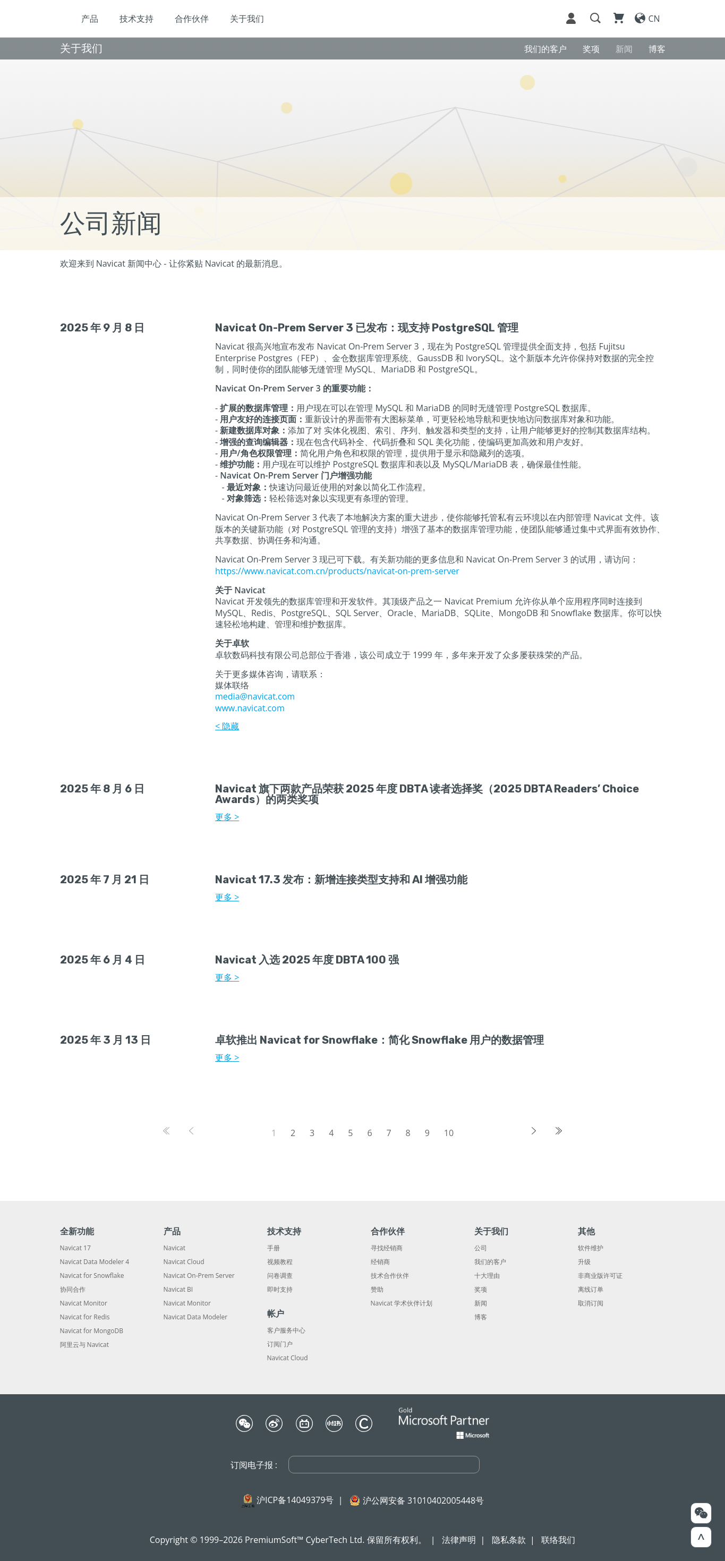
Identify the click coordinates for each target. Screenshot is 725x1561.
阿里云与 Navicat (84, 1345)
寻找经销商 (387, 1248)
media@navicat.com (255, 696)
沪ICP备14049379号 (295, 1500)
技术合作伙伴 (390, 1276)
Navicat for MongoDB (91, 1331)
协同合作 (73, 1289)
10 (449, 1133)
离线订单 (590, 1289)
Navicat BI (178, 1289)
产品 (172, 18)
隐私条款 (509, 1540)
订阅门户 (280, 1344)
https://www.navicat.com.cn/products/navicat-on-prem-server (337, 571)
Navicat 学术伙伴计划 (402, 1303)
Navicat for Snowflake (92, 1276)
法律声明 (459, 1540)
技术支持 (219, 18)
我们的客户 (490, 1262)
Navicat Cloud (184, 1262)
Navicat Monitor (83, 1303)
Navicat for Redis (85, 1317)
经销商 (380, 1262)
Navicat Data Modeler (196, 1317)
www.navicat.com (250, 708)
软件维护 (590, 1248)
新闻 (480, 1303)
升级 (584, 1262)
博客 (480, 1317)
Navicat (174, 1248)
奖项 (480, 1289)
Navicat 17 (75, 1248)
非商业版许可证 (600, 1276)
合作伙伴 (275, 18)
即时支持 (280, 1289)
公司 (480, 1248)
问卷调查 (280, 1276)
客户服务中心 (286, 1330)
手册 (273, 1248)
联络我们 (558, 1540)
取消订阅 (590, 1303)
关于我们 (330, 18)
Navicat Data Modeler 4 (95, 1262)
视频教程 (280, 1262)
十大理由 (487, 1276)
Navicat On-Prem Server (199, 1276)
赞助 (377, 1289)
